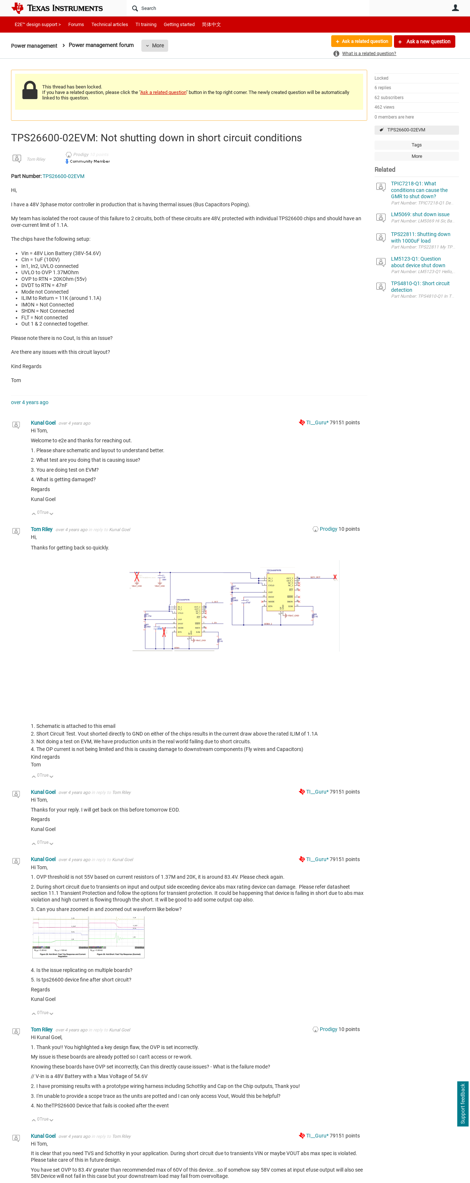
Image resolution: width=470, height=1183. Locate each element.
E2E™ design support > (38, 24)
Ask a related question (362, 41)
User (455, 7)
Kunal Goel (44, 423)
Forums (76, 24)
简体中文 (211, 24)
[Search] (248, 8)
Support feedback (463, 1104)
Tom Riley (35, 159)
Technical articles (109, 24)
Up (34, 514)
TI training (145, 24)
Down (51, 514)
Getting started (179, 24)
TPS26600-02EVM (406, 130)
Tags (417, 145)
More (160, 45)
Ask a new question (428, 41)
